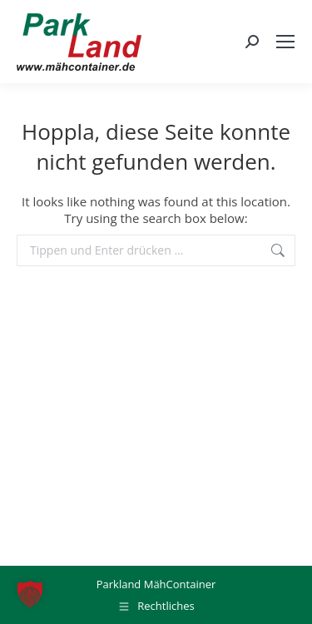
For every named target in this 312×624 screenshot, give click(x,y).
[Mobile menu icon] (285, 42)
